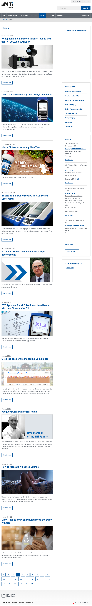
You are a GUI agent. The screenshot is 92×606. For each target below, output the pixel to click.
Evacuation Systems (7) (73, 91)
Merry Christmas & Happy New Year (21, 147)
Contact (51, 15)
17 (38, 580)
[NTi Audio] (23, 6)
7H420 (77, 179)
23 (21, 585)
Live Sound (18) (70, 105)
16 (32, 580)
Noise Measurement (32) (73, 109)
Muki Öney (70, 268)
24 (26, 585)
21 (9, 585)
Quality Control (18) (72, 96)
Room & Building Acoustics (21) (76, 100)
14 (21, 580)
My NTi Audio (77, 1)
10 (47, 576)
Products (24, 15)
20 (4, 585)
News (42, 15)
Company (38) (70, 118)
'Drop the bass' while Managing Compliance (25, 359)
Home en (4, 15)
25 (32, 585)
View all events (72, 251)
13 (15, 580)
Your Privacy (12, 604)
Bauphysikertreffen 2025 (75, 149)
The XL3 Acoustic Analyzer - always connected (27, 94)
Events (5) (68, 122)
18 (43, 580)
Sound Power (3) (71, 113)
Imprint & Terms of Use (25, 604)
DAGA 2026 (70, 193)
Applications (13, 15)
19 (49, 580)
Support (34, 15)
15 (26, 580)
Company (60, 15)
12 (9, 580)
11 (4, 580)
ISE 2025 (69, 170)
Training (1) (69, 126)
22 (15, 585)
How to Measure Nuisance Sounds (20, 467)
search (85, 8)
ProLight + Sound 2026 (74, 226)
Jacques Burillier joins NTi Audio (19, 412)
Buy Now (85, 15)
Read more (7, 83)
